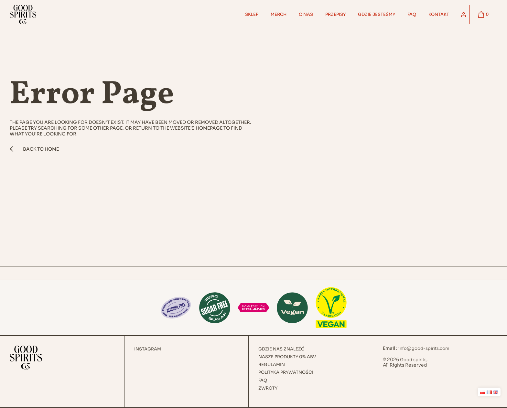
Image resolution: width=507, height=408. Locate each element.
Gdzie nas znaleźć (281, 349)
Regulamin (271, 364)
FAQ (262, 380)
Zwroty (267, 388)
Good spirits (413, 359)
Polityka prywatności (285, 372)
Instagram (147, 349)
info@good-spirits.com (423, 348)
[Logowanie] (463, 14)
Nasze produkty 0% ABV (287, 357)
